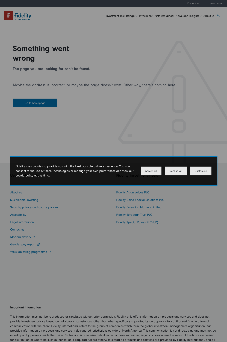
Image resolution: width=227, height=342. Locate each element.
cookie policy (24, 175)
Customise (201, 171)
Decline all (175, 171)
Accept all (151, 171)
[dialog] (113, 171)
